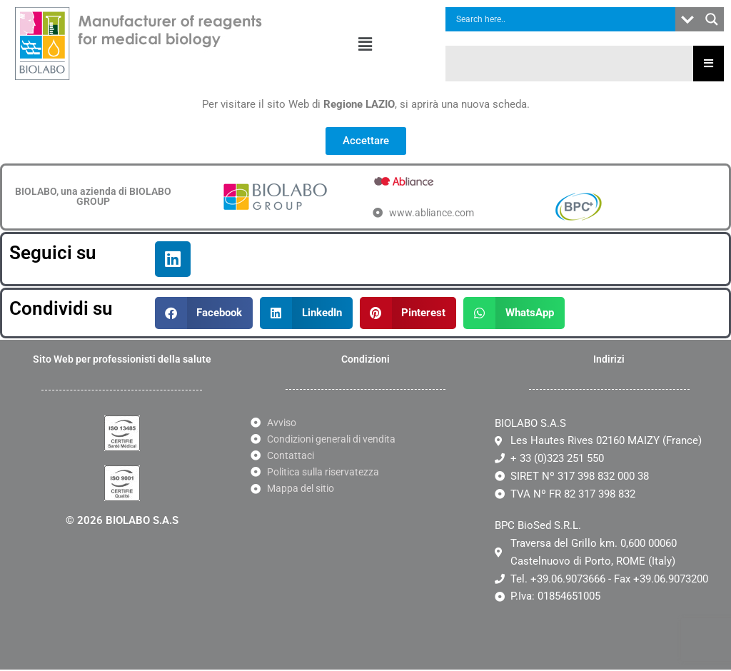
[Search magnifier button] (712, 19)
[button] (365, 44)
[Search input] (564, 19)
